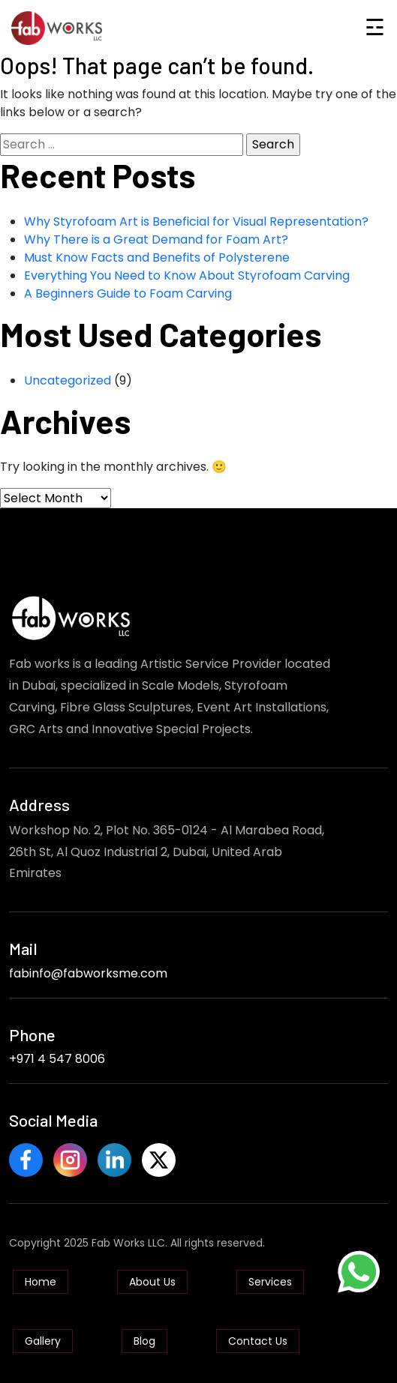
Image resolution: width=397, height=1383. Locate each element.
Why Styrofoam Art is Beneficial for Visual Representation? (196, 221)
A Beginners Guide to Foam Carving (128, 293)
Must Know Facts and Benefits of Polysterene (157, 257)
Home (40, 1281)
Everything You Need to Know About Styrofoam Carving (187, 275)
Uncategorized (67, 380)
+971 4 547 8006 (57, 1058)
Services (270, 1281)
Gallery (43, 1341)
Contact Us (257, 1341)
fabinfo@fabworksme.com (88, 973)
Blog (144, 1341)
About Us (152, 1281)
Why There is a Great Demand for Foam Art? (156, 239)
